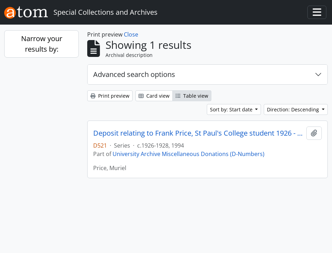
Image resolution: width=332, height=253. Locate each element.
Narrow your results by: (41, 44)
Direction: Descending (293, 109)
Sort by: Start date (232, 109)
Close (131, 34)
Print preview (109, 95)
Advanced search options (134, 74)
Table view (191, 95)
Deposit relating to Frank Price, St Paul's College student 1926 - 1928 (198, 133)
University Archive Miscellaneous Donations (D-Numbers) (188, 154)
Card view (154, 95)
